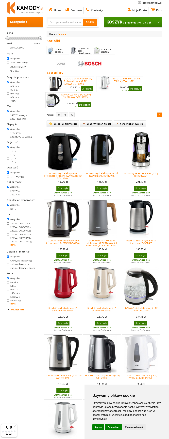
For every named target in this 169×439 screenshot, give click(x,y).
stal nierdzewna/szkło (22, 267)
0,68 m (14, 86)
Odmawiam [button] (113, 427)
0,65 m (14, 93)
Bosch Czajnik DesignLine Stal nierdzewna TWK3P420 (141, 242)
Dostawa (73, 10)
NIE (13, 209)
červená (15, 300)
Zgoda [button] (98, 427)
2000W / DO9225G (20, 223)
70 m (13, 100)
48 (65, 114)
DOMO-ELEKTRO (19, 62)
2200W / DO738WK (20, 230)
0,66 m (14, 97)
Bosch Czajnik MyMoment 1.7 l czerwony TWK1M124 (63, 309)
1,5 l (13, 162)
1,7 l (13, 151)
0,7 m (13, 89)
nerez (14, 289)
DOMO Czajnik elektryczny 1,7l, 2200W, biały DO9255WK (141, 376)
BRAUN (14, 71)
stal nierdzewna (19, 264)
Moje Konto (137, 10)
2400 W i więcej (18, 115)
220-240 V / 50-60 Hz (21, 136)
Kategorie (19, 22)
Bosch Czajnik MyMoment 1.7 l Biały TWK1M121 (126, 80)
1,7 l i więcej (17, 176)
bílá (13, 285)
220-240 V (16, 133)
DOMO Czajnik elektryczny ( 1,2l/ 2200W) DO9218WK (76, 96)
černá (14, 282)
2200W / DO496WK (20, 227)
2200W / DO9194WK (21, 234)
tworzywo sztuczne (21, 260)
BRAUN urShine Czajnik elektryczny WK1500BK (102, 376)
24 (59, 114)
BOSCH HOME (18, 66)
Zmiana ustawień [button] (134, 427)
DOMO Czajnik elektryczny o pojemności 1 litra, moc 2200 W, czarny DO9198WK (63, 176)
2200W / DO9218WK (21, 241)
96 (71, 114)
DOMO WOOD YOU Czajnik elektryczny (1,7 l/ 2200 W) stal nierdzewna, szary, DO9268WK (101, 243)
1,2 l (13, 158)
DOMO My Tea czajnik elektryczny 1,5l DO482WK (141, 174)
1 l (12, 154)
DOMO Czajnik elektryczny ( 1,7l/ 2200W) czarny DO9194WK (102, 174)
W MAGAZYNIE (17, 47)
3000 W (14, 194)
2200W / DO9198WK (21, 237)
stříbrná (15, 293)
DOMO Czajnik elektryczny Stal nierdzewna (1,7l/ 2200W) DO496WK (78, 81)
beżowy (15, 296)
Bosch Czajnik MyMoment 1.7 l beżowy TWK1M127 (102, 309)
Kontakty (94, 10)
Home (54, 10)
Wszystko (15, 58)
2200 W (14, 190)
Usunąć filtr (17, 309)
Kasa (156, 10)
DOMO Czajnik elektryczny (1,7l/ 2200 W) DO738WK (63, 376)
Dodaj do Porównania (62, 195)
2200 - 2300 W (18, 118)
